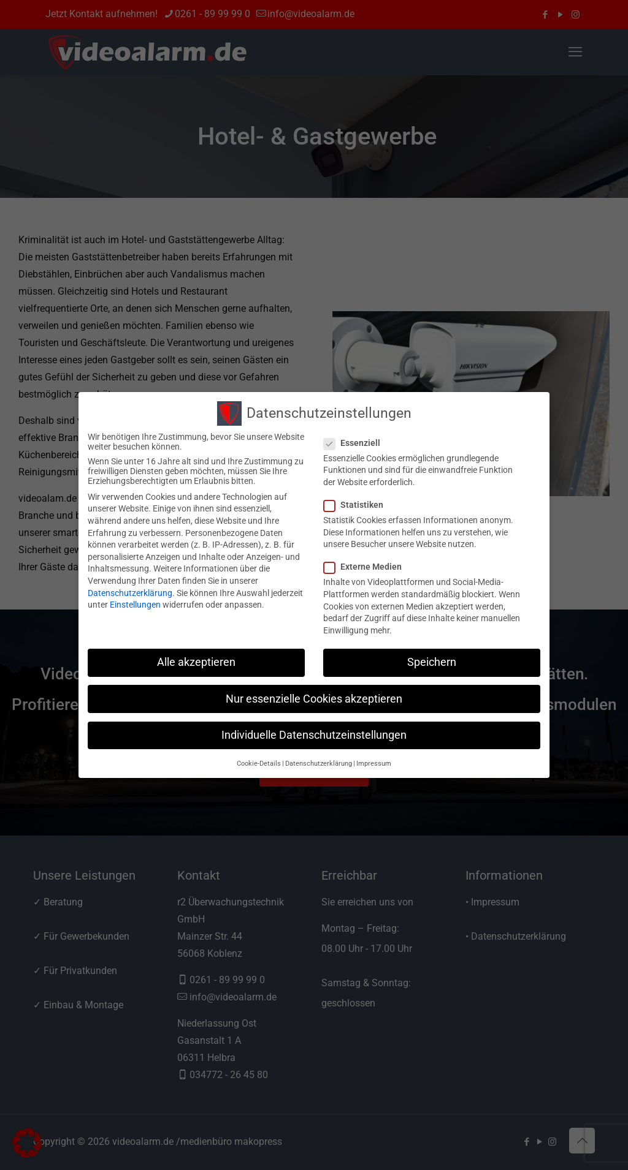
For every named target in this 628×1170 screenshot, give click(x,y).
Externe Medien (367, 567)
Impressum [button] (373, 764)
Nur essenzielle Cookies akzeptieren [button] (314, 699)
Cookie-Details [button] (259, 764)
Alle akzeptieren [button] (196, 662)
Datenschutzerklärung (130, 593)
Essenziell (357, 443)
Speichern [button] (431, 662)
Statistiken (358, 505)
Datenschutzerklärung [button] (318, 764)
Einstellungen (135, 605)
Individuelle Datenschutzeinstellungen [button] (314, 735)
